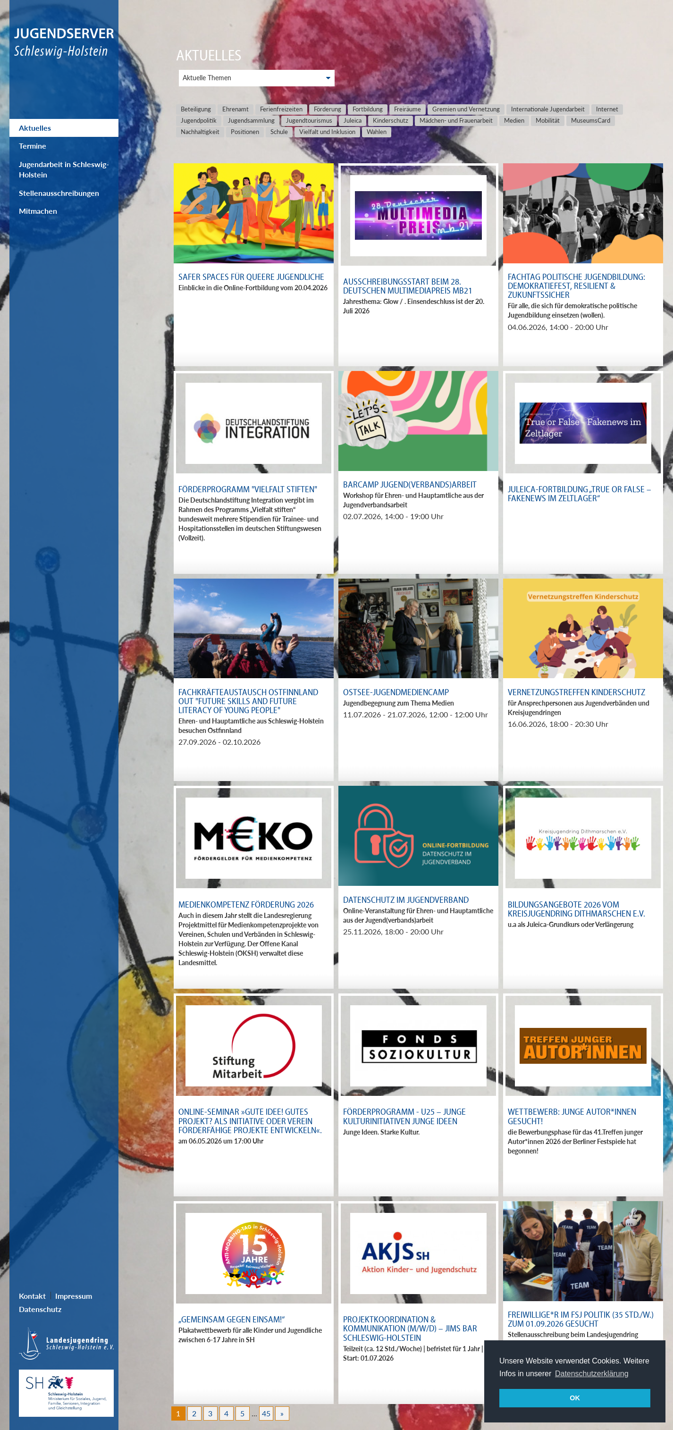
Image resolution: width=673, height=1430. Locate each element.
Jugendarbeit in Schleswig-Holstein (64, 169)
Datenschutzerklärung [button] (592, 1374)
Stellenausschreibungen (59, 192)
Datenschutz (40, 1308)
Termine (32, 145)
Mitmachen (38, 210)
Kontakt (32, 1295)
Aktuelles (35, 127)
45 (266, 1413)
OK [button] (575, 1398)
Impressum (73, 1295)
